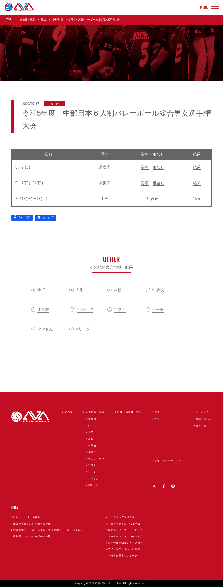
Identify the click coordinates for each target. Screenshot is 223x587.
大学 (91, 432)
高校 (91, 438)
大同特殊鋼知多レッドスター (125, 542)
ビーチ (92, 472)
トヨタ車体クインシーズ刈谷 (125, 536)
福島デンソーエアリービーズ (125, 530)
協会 (157, 412)
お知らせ (67, 412)
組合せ (158, 167)
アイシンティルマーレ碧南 (124, 549)
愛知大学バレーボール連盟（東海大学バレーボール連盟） (48, 530)
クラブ (92, 425)
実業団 (92, 419)
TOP (8, 19)
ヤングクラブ (96, 458)
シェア (22, 217)
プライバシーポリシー (167, 460)
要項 (145, 167)
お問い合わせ (204, 419)
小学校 (92, 452)
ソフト (92, 465)
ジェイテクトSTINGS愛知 (124, 523)
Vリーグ (93, 485)
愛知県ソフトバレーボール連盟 (32, 536)
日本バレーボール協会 (26, 517)
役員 (157, 419)
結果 (197, 167)
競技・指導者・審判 (129, 412)
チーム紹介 (202, 412)
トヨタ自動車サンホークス (124, 555)
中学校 (92, 445)
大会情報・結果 (26, 19)
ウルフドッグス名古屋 (121, 517)
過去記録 (201, 426)
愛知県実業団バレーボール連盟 (32, 523)
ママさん (93, 478)
